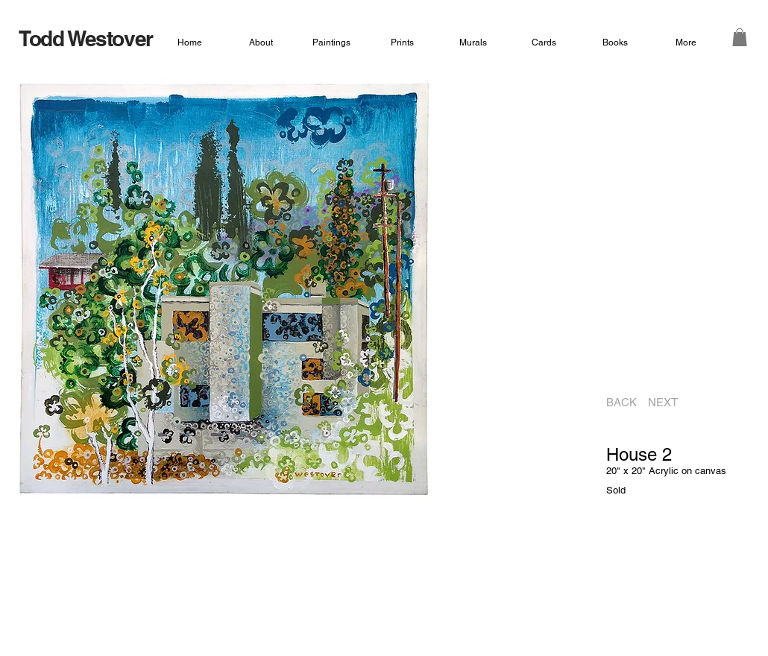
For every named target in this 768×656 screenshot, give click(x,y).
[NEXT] (667, 402)
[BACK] (617, 402)
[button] (739, 37)
